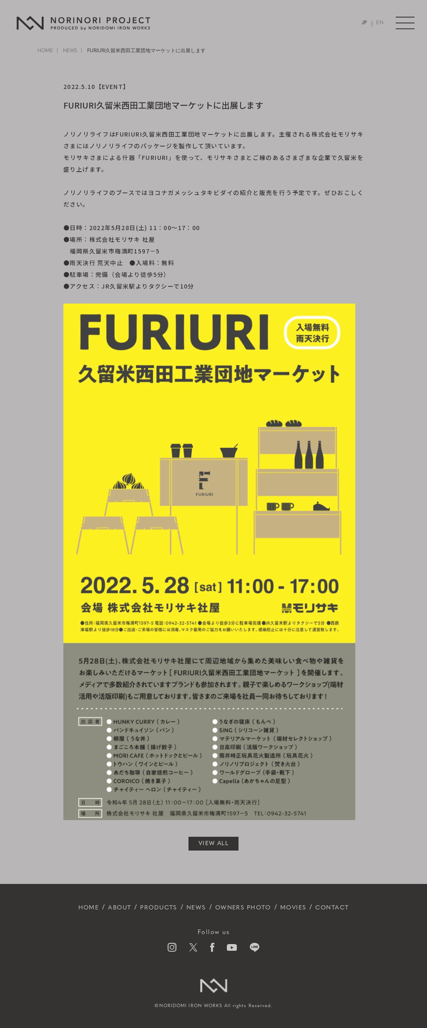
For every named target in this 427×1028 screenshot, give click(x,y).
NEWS (70, 50)
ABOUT (110, 907)
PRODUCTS (153, 907)
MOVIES (301, 907)
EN (379, 23)
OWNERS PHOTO (245, 907)
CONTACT (343, 907)
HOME (45, 50)
